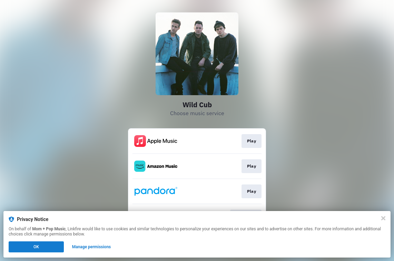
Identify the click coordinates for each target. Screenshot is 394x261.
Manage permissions (91, 246)
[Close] (383, 218)
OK (36, 246)
